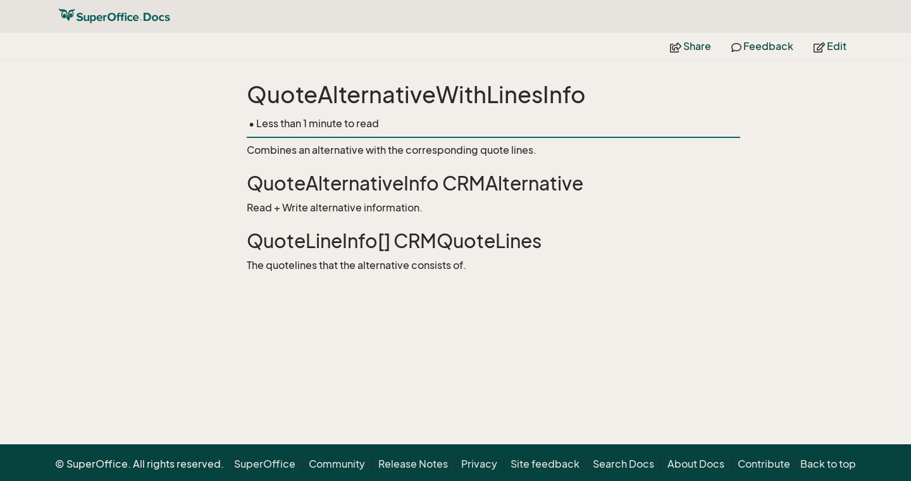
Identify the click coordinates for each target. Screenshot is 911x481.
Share (690, 46)
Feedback (762, 46)
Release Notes (413, 464)
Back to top (828, 464)
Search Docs (623, 464)
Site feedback (545, 464)
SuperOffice (264, 464)
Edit (830, 46)
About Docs (695, 464)
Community (337, 464)
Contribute (764, 464)
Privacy (479, 464)
